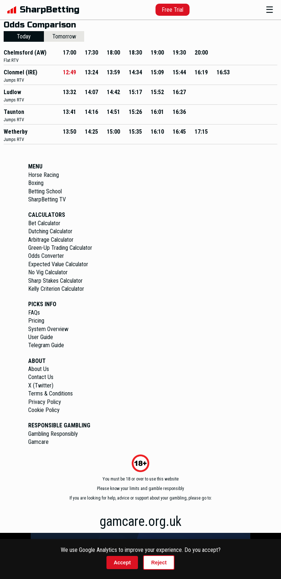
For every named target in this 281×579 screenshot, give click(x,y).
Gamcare (38, 441)
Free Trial (172, 9)
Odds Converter (46, 255)
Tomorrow (64, 36)
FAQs (34, 312)
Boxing (36, 182)
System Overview (48, 329)
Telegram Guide (46, 345)
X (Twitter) (40, 385)
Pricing (36, 320)
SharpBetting (49, 9)
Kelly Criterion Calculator (56, 288)
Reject (158, 562)
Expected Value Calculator (58, 264)
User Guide (40, 337)
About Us (38, 368)
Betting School (45, 191)
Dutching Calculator (50, 231)
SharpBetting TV (47, 199)
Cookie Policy (44, 410)
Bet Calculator (44, 223)
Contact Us (40, 377)
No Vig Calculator (48, 272)
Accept (122, 562)
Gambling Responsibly (53, 433)
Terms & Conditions (50, 393)
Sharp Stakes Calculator (55, 280)
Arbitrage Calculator (51, 239)
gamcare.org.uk (140, 521)
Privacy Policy (44, 401)
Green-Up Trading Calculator (60, 247)
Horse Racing (43, 174)
